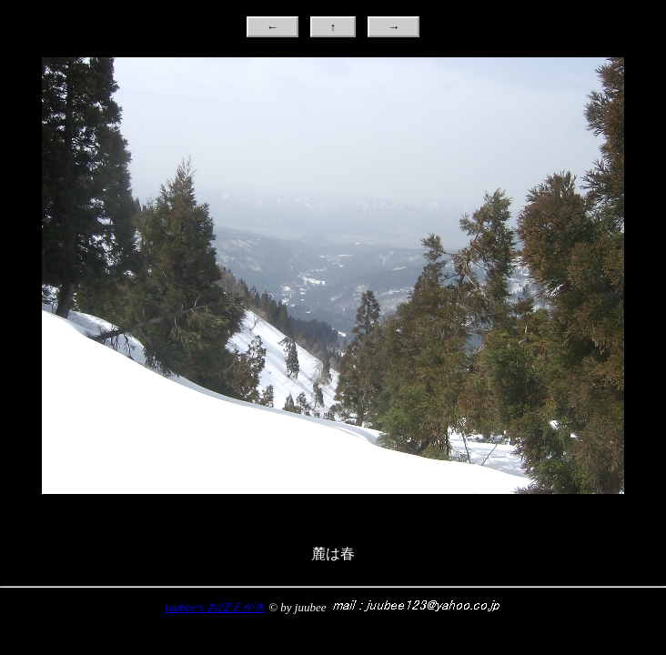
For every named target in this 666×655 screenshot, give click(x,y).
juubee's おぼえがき (215, 607)
